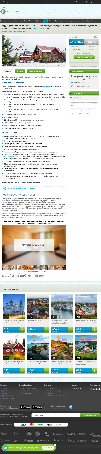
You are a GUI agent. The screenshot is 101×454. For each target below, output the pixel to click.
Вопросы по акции (36, 71)
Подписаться (48, 448)
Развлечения (18, 21)
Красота (10, 21)
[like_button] (95, 37)
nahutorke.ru (77, 98)
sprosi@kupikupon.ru (77, 388)
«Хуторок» (47, 86)
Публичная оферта (51, 393)
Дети (63, 21)
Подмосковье (92, 110)
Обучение (32, 21)
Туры (46, 21)
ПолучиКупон (87, 21)
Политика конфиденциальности (55, 396)
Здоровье (78, 21)
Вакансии (4, 393)
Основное (7, 71)
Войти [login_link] (78, 2)
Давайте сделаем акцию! (28, 388)
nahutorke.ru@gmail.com (13, 156)
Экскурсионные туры (77, 110)
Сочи (4, 2)
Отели (57, 21)
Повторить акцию (84, 57)
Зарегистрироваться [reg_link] (92, 2)
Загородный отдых (83, 114)
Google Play (37, 407)
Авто (26, 21)
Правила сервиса (6, 396)
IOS (32, 77)
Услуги (51, 21)
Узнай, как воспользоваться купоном (21, 189)
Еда (5, 21)
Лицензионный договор (52, 391)
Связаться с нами (76, 391)
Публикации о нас (7, 391)
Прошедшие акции (26, 393)
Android (40, 77)
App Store (25, 407)
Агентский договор (51, 388)
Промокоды (70, 21)
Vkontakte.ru (94, 389)
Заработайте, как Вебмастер (29, 391)
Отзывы (20, 71)
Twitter (96, 389)
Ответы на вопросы (7, 398)
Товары (40, 21)
